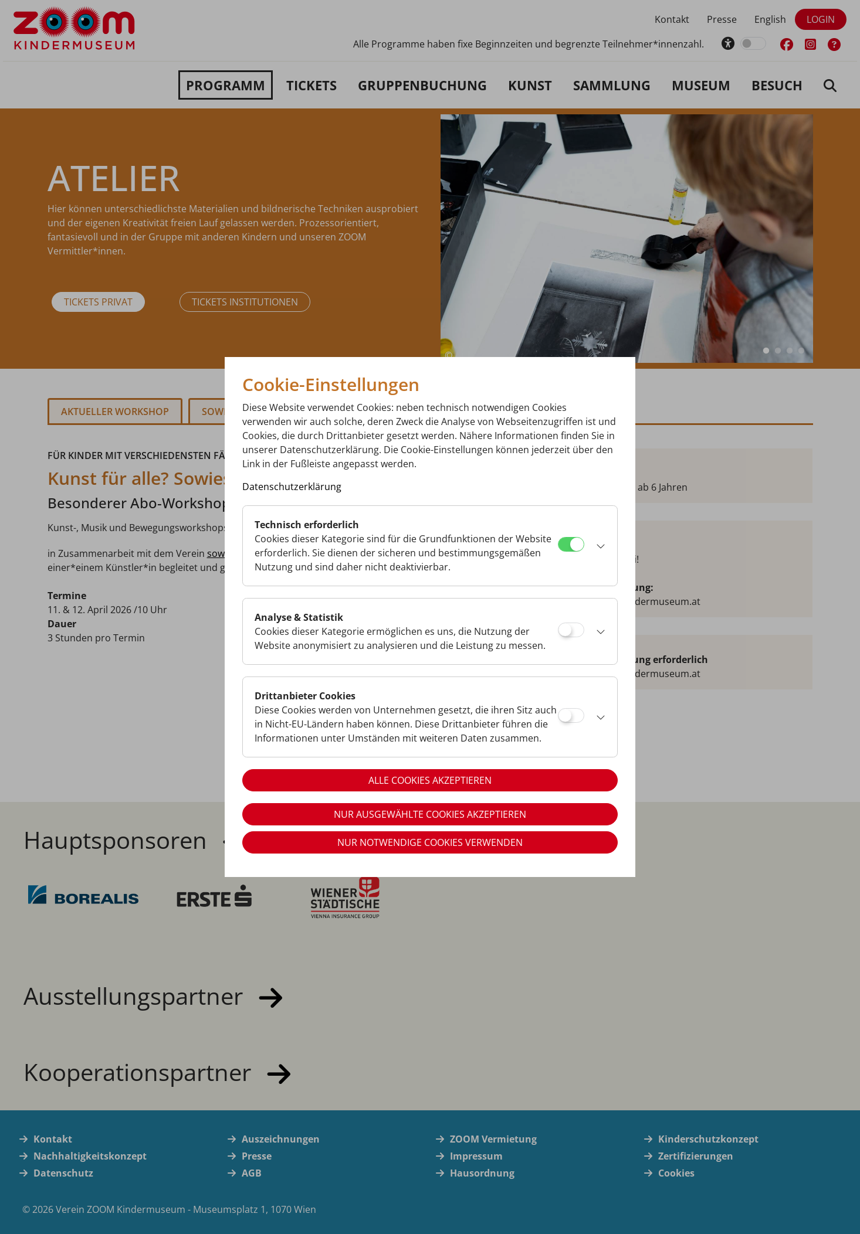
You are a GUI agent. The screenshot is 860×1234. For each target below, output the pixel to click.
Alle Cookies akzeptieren (430, 780)
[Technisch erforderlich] (571, 544)
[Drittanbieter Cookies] (571, 715)
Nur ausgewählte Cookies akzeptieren (430, 814)
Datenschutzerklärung (291, 486)
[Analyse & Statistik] (571, 630)
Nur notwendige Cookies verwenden (430, 842)
